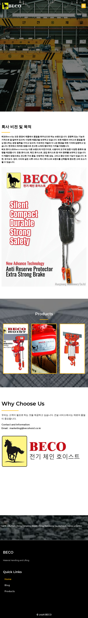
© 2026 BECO (44, 614)
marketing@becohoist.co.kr (25, 428)
